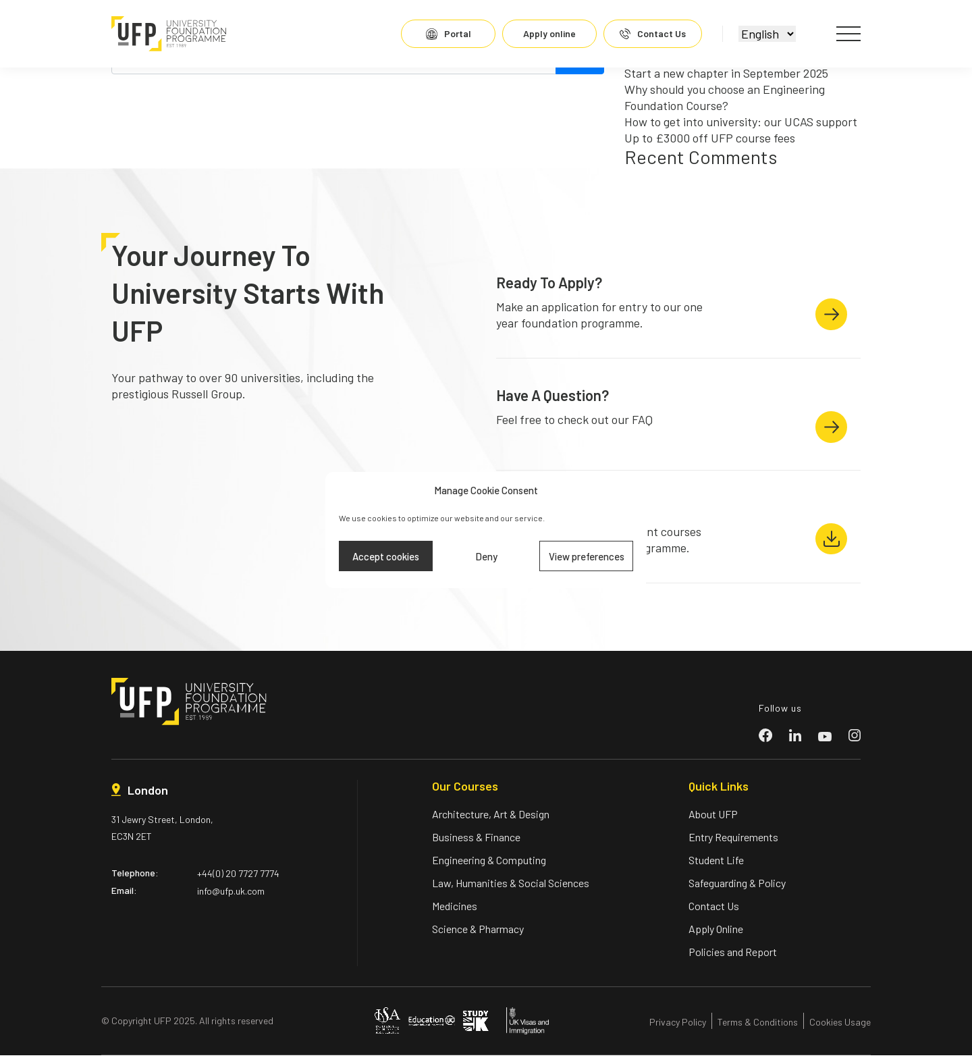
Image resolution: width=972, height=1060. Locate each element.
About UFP (713, 818)
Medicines (454, 910)
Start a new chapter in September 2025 (726, 72)
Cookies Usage (840, 1026)
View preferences (586, 556)
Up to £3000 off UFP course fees (709, 137)
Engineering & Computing (489, 864)
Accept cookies (385, 556)
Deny (486, 556)
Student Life (716, 864)
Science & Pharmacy (478, 933)
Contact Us (713, 910)
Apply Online (715, 933)
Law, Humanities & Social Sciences (510, 887)
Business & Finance (476, 841)
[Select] (764, 34)
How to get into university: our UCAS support (740, 121)
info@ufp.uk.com (231, 895)
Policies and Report (732, 956)
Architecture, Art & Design (490, 818)
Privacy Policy (677, 1026)
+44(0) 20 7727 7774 (238, 878)
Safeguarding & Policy (737, 887)
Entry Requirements (733, 841)
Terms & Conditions (758, 1026)
